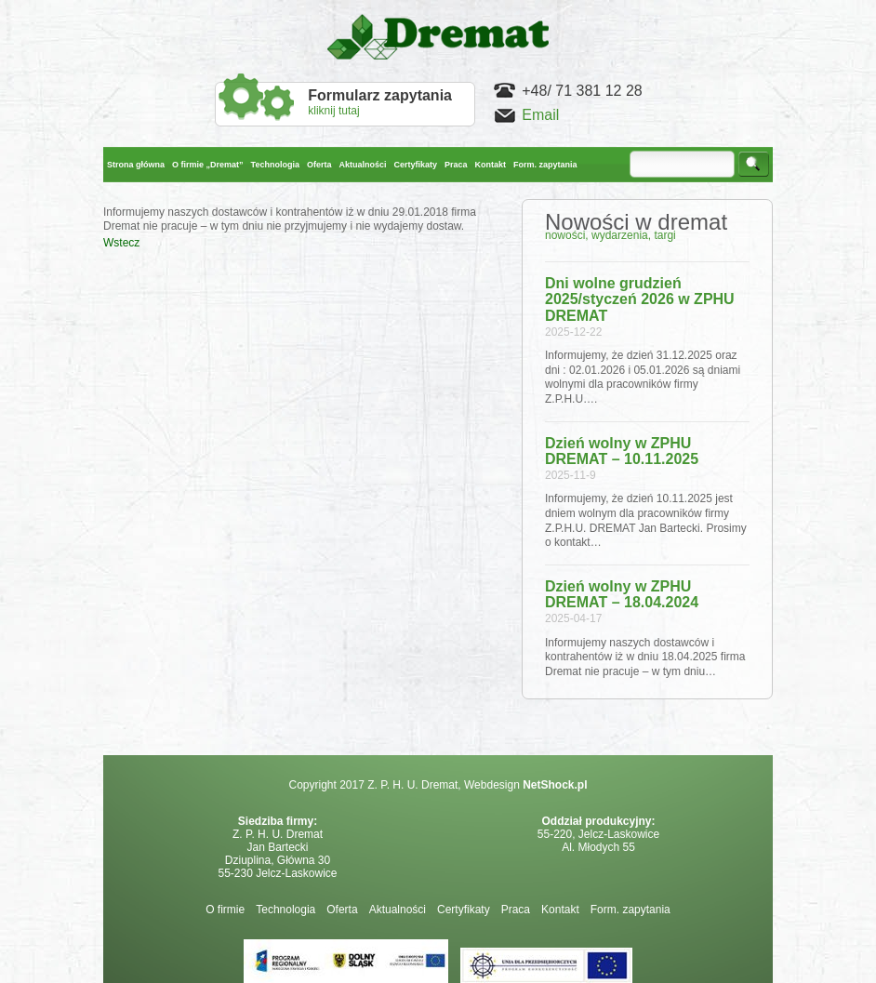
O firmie (225, 909)
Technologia (285, 909)
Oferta (341, 909)
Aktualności (397, 909)
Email (540, 115)
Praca (515, 909)
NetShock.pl (555, 784)
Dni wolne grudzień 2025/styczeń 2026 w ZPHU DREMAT (640, 299)
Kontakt (560, 909)
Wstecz (121, 242)
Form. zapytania (630, 909)
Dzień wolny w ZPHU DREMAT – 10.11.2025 (621, 451)
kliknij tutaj (380, 102)
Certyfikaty (463, 909)
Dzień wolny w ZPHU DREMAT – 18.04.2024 (621, 594)
